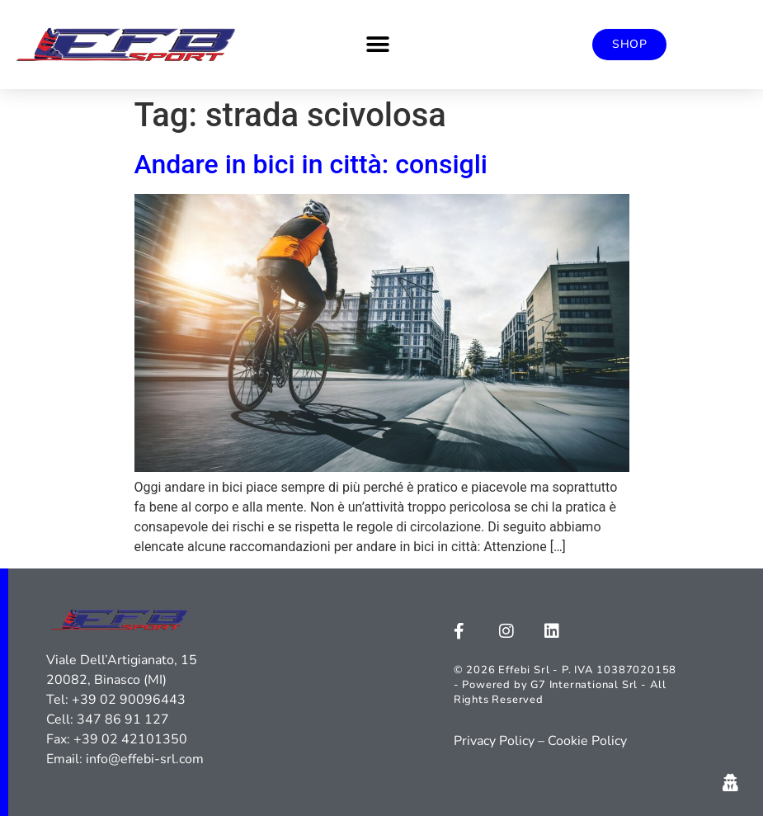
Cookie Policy (587, 741)
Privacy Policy (494, 741)
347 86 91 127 (123, 719)
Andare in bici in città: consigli (311, 164)
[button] (377, 45)
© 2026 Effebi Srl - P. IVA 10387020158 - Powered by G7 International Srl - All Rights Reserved (565, 685)
